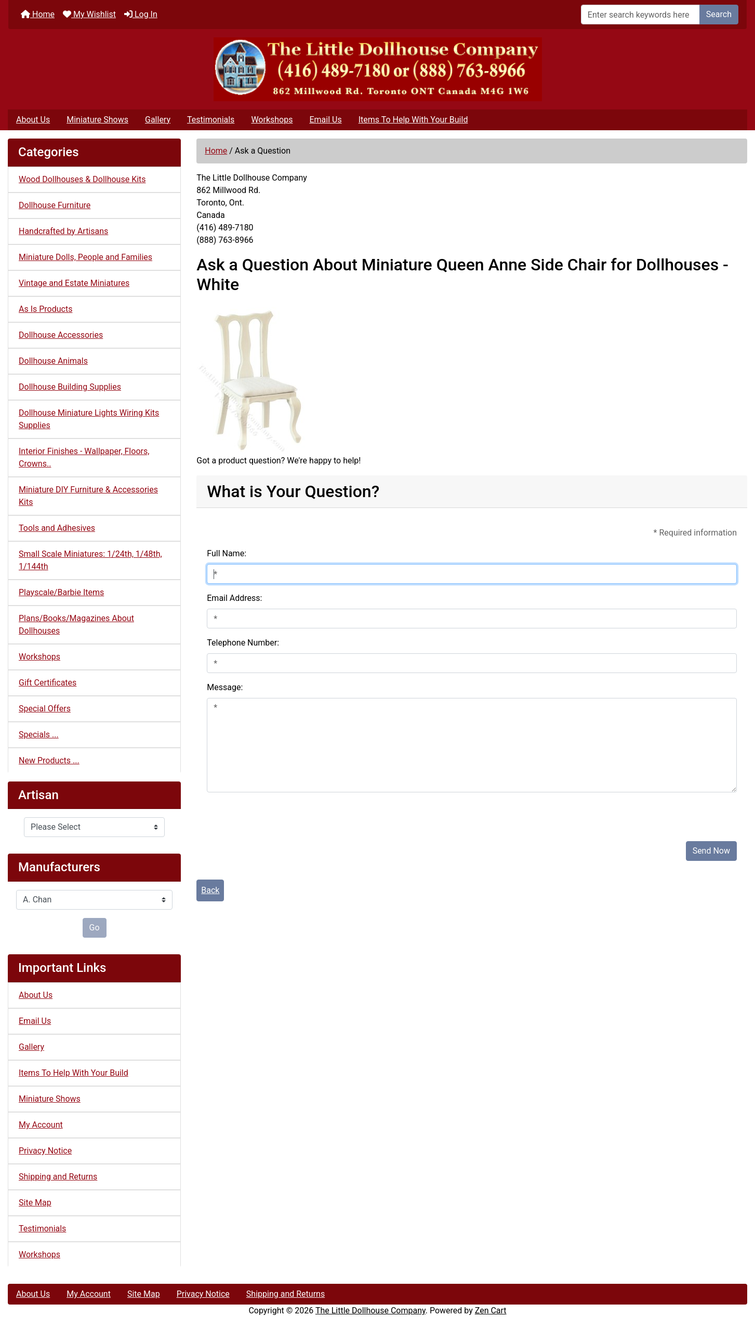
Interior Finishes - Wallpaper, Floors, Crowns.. (84, 457)
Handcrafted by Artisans (63, 231)
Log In (140, 14)
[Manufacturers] (94, 900)
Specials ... (39, 734)
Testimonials (210, 120)
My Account (41, 1125)
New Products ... (49, 760)
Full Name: (226, 553)
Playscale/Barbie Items (61, 592)
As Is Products (45, 309)
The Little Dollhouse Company (370, 1310)
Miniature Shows (97, 120)
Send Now (711, 851)
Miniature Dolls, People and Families (85, 257)
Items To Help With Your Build (413, 120)
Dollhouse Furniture (54, 205)
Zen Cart (491, 1310)
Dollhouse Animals (53, 361)
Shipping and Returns (58, 1177)
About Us (33, 120)
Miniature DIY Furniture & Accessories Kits (88, 496)
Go (94, 927)
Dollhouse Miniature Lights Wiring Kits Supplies (89, 419)
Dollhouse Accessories (61, 335)
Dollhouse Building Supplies (70, 387)
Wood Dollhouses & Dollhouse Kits (82, 179)
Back (210, 890)
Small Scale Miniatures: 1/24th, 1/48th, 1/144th (90, 560)
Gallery (157, 120)
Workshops (272, 120)
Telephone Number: (243, 643)
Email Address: (234, 598)
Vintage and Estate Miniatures (74, 283)
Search (719, 14)
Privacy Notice (45, 1151)
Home (38, 14)
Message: (225, 687)
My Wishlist (89, 14)
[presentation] (286, 812)
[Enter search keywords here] (640, 14)
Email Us (325, 120)
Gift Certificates (47, 683)
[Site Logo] (377, 69)
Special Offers (45, 709)
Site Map (35, 1203)
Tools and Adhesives (57, 528)
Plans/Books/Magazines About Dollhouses (76, 624)
